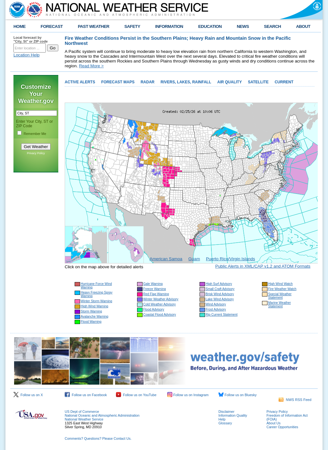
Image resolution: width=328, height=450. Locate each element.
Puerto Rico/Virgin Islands (230, 258)
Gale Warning (153, 284)
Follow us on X (28, 395)
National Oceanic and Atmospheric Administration (102, 415)
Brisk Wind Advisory (220, 294)
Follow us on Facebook (86, 395)
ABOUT (303, 26)
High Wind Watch (280, 284)
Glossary (225, 423)
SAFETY (132, 26)
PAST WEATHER (93, 26)
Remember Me (35, 134)
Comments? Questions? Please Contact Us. (98, 438)
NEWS (243, 26)
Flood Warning (91, 321)
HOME (19, 26)
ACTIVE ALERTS (80, 82)
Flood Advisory (153, 309)
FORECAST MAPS (118, 82)
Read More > (91, 65)
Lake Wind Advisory (220, 299)
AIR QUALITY (229, 82)
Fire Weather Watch (282, 289)
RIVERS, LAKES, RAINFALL (185, 82)
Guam (194, 258)
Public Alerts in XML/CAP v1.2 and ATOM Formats (262, 266)
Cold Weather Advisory (159, 304)
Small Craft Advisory (220, 289)
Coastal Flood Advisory (159, 314)
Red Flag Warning (156, 294)
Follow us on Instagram (188, 395)
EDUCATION (210, 26)
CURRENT (284, 82)
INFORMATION (169, 26)
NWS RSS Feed (295, 400)
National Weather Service (84, 419)
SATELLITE (258, 82)
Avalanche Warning (94, 316)
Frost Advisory (216, 309)
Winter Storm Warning (96, 301)
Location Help (26, 55)
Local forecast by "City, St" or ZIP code (30, 39)
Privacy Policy (36, 153)
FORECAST (52, 26)
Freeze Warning (154, 289)
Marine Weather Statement (279, 304)
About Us (273, 423)
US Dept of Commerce (82, 411)
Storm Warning (91, 311)
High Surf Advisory (219, 284)
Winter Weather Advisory (160, 299)
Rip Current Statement (222, 314)
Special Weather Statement (279, 295)
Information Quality (232, 415)
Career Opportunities (282, 427)
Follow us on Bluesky (237, 395)
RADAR (147, 82)
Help (222, 419)
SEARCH (272, 26)
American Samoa (166, 258)
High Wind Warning (94, 306)
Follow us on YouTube (136, 395)
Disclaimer (226, 411)
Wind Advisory (216, 304)
